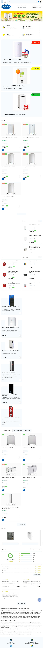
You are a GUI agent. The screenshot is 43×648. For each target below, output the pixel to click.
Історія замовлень (5, 620)
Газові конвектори (10, 478)
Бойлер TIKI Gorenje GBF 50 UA (35, 235)
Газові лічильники (26, 632)
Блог (24, 624)
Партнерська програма (6, 633)
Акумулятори (27, 364)
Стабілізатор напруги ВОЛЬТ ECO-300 (34, 272)
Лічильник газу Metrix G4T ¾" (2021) (34, 283)
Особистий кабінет (5, 619)
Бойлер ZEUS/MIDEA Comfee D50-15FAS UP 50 (31, 137)
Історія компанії (5, 630)
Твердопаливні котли (27, 640)
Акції (24, 620)
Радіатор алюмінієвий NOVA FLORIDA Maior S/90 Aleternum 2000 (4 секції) (10, 442)
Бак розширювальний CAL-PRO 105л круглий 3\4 (13, 261)
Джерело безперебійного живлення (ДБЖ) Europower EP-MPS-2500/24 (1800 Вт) (34, 247)
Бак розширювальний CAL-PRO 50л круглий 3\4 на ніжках (14, 283)
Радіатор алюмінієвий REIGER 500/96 (29, 411)
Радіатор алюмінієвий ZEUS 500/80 (29, 382)
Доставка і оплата (5, 638)
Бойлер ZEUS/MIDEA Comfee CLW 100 (8, 167)
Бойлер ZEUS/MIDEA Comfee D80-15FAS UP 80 (10, 137)
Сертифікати (4, 635)
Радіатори (25, 637)
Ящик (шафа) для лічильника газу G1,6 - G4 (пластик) (34, 261)
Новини (24, 622)
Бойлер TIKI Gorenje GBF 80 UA (35, 224)
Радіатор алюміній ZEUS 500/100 (7, 382)
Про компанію (4, 637)
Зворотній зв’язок (5, 624)
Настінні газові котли (27, 635)
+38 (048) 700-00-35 (36, 6)
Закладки (4, 622)
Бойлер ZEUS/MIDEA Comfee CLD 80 (29, 167)
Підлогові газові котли (27, 633)
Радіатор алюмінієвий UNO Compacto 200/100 (10, 411)
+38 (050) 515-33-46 (36, 7)
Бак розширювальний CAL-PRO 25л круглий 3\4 (13, 272)
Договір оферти (5, 632)
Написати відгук (37, 508)
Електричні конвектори (17, 364)
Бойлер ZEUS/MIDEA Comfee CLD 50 (8, 196)
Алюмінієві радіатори (6, 364)
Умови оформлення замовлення (8, 641)
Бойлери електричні (27, 630)
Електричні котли (26, 641)
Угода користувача (5, 640)
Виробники (25, 619)
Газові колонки (26, 638)
